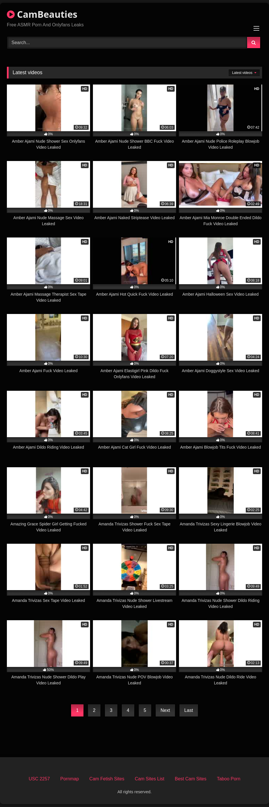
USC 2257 (39, 778)
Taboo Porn (228, 778)
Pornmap (69, 778)
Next (165, 710)
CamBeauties (42, 14)
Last (188, 710)
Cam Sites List (149, 778)
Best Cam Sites (190, 778)
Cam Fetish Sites (106, 778)
